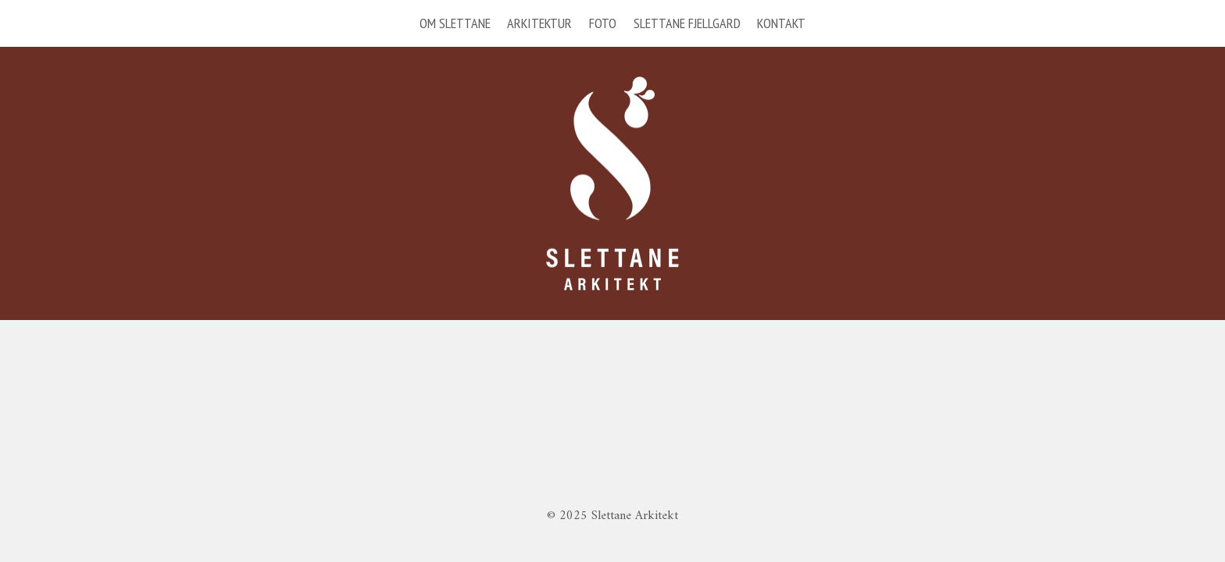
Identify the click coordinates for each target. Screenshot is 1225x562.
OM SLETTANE (455, 23)
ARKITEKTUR (539, 23)
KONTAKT (781, 23)
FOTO (602, 23)
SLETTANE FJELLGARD (687, 23)
